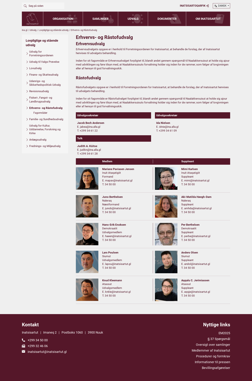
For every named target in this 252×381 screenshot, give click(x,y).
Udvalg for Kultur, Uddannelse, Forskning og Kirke (45, 129)
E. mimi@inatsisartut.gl (195, 180)
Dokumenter (167, 18)
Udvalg (133, 18)
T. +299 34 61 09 (166, 130)
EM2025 (224, 333)
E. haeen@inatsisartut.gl (116, 236)
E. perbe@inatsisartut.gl (195, 236)
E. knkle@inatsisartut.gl (116, 291)
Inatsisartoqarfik (194, 5)
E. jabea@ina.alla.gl (88, 126)
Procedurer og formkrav (213, 356)
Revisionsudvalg (39, 91)
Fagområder (40, 112)
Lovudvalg (35, 68)
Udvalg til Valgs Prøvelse (44, 61)
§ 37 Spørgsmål (219, 339)
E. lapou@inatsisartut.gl (116, 264)
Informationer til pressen (212, 362)
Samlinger (100, 18)
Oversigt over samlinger (213, 345)
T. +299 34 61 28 (87, 153)
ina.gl (24, 30)
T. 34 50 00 (109, 184)
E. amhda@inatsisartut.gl (196, 208)
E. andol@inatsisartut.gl (195, 264)
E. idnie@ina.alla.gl (167, 126)
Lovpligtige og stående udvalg (53, 30)
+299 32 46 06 (38, 346)
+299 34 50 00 (38, 340)
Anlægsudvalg (37, 139)
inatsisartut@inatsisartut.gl (47, 352)
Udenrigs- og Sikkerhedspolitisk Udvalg (45, 83)
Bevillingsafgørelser (216, 368)
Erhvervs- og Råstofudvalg (46, 108)
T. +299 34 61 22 (87, 130)
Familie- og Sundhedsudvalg (46, 119)
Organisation (63, 18)
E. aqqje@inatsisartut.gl (195, 291)
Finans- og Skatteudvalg (43, 74)
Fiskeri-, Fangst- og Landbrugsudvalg (40, 99)
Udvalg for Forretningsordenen (41, 53)
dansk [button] (220, 6)
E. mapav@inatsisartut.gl (117, 180)
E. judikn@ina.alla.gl (89, 149)
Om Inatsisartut (208, 18)
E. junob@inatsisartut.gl (116, 208)
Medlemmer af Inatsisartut (211, 350)
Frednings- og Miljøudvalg (45, 146)
